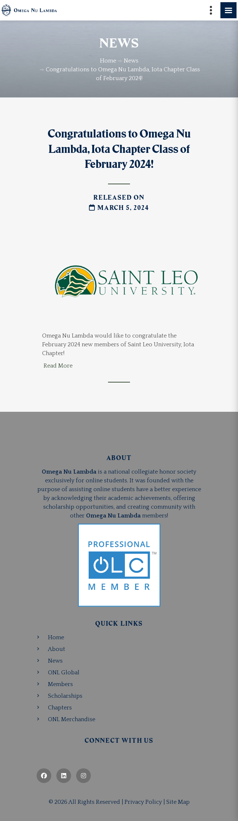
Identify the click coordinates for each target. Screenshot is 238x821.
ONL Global (63, 672)
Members (60, 684)
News (55, 661)
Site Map (178, 802)
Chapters (60, 707)
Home (56, 637)
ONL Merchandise (71, 719)
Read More (58, 365)
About (56, 649)
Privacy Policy (143, 802)
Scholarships (65, 696)
